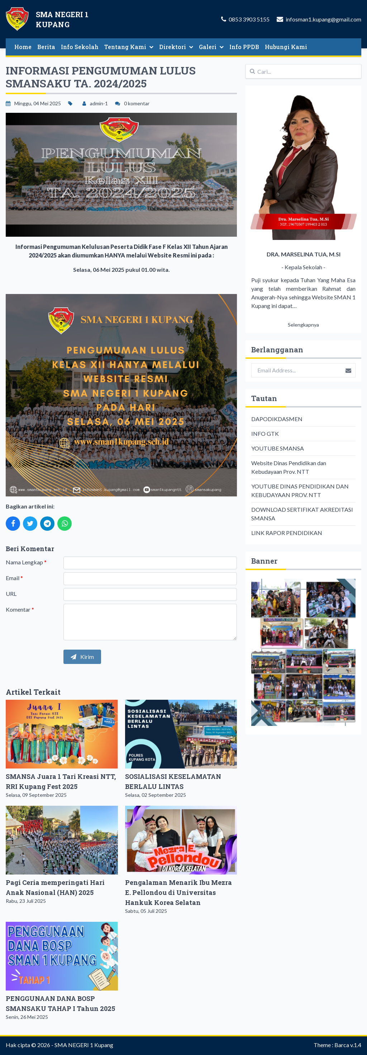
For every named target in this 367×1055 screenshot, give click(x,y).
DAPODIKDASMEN (276, 418)
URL (11, 593)
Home (23, 46)
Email (14, 577)
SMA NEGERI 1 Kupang (83, 1044)
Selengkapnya (303, 325)
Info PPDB (244, 46)
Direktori (176, 46)
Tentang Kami (128, 46)
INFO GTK (265, 433)
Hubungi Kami (286, 46)
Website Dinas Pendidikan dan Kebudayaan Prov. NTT (288, 467)
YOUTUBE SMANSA (277, 448)
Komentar (20, 609)
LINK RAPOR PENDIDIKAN (286, 532)
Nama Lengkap (26, 562)
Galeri (211, 46)
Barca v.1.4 (347, 1044)
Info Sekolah (80, 46)
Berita (46, 46)
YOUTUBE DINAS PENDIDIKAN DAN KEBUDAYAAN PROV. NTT (300, 490)
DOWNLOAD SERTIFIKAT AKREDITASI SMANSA (302, 513)
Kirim (82, 656)
